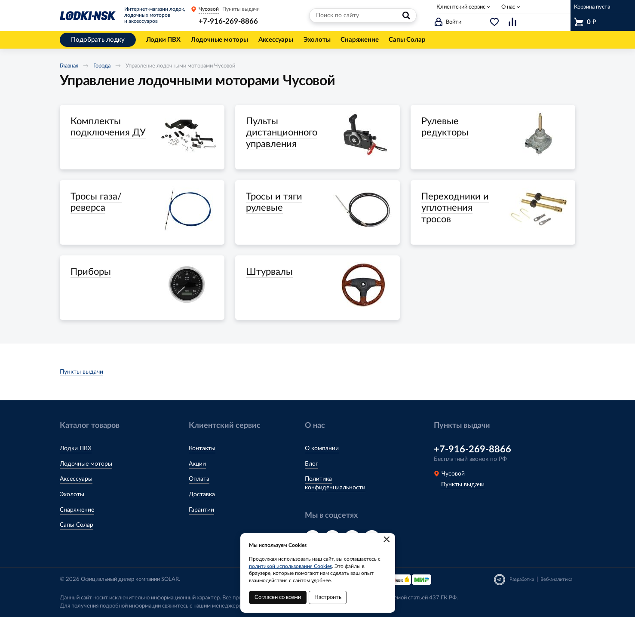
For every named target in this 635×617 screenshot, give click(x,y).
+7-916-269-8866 (228, 21)
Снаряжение (77, 510)
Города (101, 66)
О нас (508, 7)
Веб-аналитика (556, 579)
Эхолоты (72, 494)
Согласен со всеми (278, 597)
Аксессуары (76, 479)
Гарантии (201, 510)
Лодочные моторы (86, 464)
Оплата (199, 479)
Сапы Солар (76, 525)
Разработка (521, 579)
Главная (69, 66)
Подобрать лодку (98, 40)
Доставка (202, 494)
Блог (311, 464)
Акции (197, 464)
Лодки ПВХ (76, 448)
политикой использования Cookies (290, 566)
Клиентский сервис (460, 7)
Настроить (327, 597)
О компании (322, 448)
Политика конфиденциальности (335, 483)
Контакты (202, 448)
